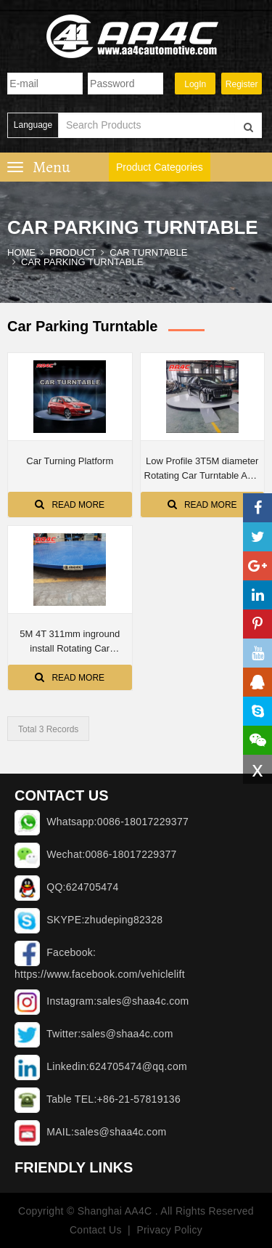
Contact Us (95, 1230)
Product (72, 252)
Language (33, 125)
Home (21, 252)
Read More (69, 504)
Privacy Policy (169, 1230)
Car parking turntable (82, 261)
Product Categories (159, 167)
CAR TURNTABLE (148, 252)
